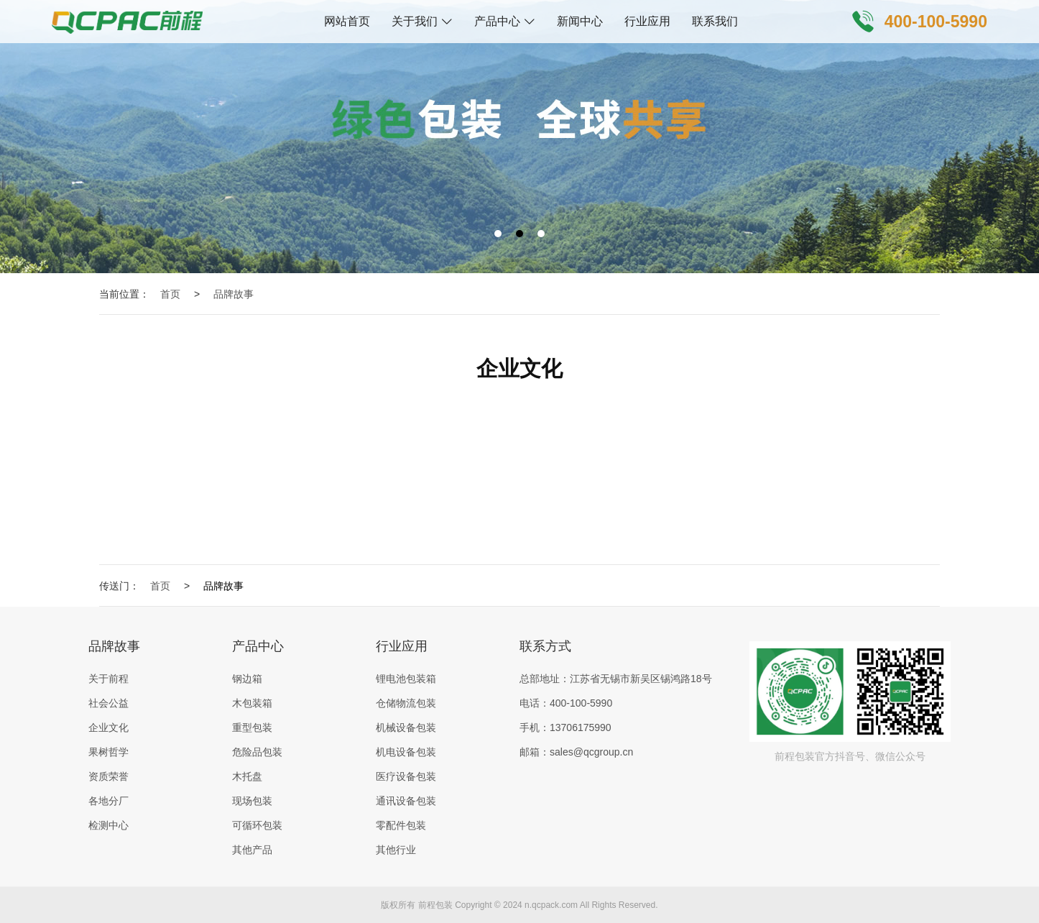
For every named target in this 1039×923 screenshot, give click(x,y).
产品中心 (497, 21)
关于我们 (415, 21)
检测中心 (108, 825)
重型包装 (252, 727)
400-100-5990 (936, 21)
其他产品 (252, 849)
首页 (170, 294)
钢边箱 (247, 678)
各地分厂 (108, 801)
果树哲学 (108, 752)
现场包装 (252, 801)
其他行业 (396, 849)
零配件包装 (401, 825)
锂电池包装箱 (406, 678)
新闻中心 (580, 21)
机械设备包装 (406, 727)
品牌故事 (233, 294)
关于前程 (108, 678)
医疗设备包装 (406, 776)
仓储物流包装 (406, 703)
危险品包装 (257, 752)
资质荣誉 (108, 776)
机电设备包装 (406, 752)
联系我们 (715, 21)
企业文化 (108, 727)
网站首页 (347, 21)
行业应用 (647, 21)
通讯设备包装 (406, 801)
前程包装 (435, 905)
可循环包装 (257, 825)
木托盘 (247, 776)
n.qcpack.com (551, 905)
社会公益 (108, 703)
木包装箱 (252, 703)
